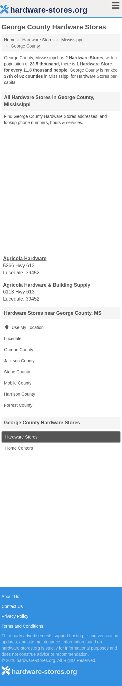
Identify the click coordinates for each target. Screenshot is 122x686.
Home (9, 39)
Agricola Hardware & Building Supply (46, 285)
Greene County (18, 349)
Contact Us (12, 606)
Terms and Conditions (22, 626)
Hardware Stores (20, 436)
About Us (10, 596)
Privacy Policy (15, 616)
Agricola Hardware (24, 258)
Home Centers (18, 448)
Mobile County (18, 382)
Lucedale (13, 338)
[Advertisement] (61, 190)
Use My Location (24, 327)
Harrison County (19, 394)
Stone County (17, 371)
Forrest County (18, 405)
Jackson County (19, 360)
